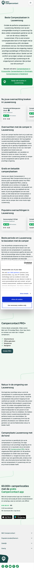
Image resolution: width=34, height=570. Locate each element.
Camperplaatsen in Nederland (17, 74)
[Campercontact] (10, 2)
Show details (24, 293)
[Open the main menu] (31, 3)
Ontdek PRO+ (7, 351)
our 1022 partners (13, 272)
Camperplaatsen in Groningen (21, 71)
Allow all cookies (17, 299)
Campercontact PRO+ (18, 449)
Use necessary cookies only (17, 305)
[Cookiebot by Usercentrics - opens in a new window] (24, 263)
